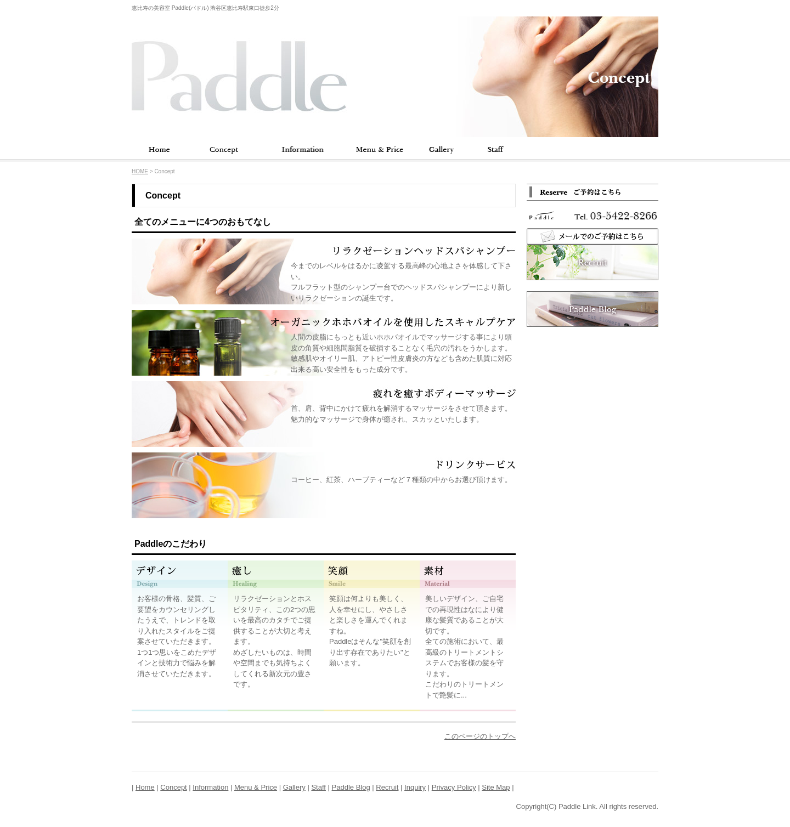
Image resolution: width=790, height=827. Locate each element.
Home (159, 149)
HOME (140, 171)
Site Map (496, 787)
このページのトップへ (480, 736)
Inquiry (415, 787)
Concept (224, 149)
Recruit (387, 787)
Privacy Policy (454, 787)
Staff (493, 149)
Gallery (441, 149)
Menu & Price (378, 149)
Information (302, 149)
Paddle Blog (351, 787)
